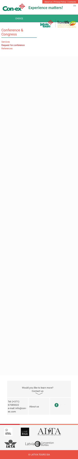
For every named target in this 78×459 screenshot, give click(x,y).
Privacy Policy (60, 2)
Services (5, 41)
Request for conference (13, 45)
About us (48, 2)
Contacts (72, 2)
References (6, 48)
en (74, 6)
